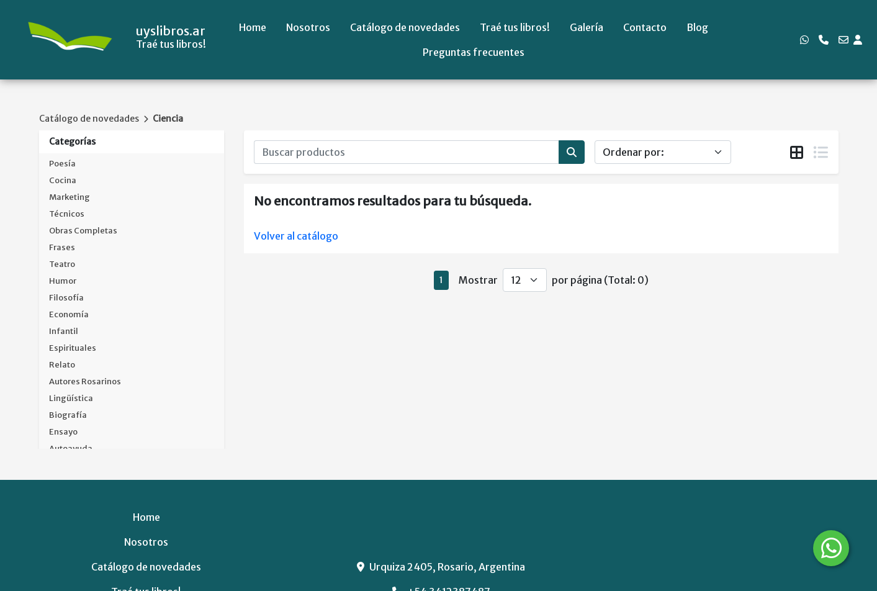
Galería (586, 27)
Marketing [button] (69, 197)
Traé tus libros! (515, 27)
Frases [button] (62, 247)
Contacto (645, 27)
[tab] (796, 153)
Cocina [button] (62, 180)
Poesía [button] (62, 163)
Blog (697, 27)
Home (252, 27)
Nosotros (308, 27)
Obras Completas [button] (83, 230)
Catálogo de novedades (405, 27)
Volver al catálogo (296, 236)
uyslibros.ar (170, 31)
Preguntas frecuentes (473, 52)
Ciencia (168, 118)
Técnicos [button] (66, 214)
